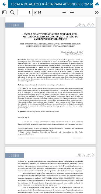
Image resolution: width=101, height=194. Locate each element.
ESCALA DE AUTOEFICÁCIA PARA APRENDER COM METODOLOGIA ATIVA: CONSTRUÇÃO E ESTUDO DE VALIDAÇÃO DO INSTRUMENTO (56, 4)
